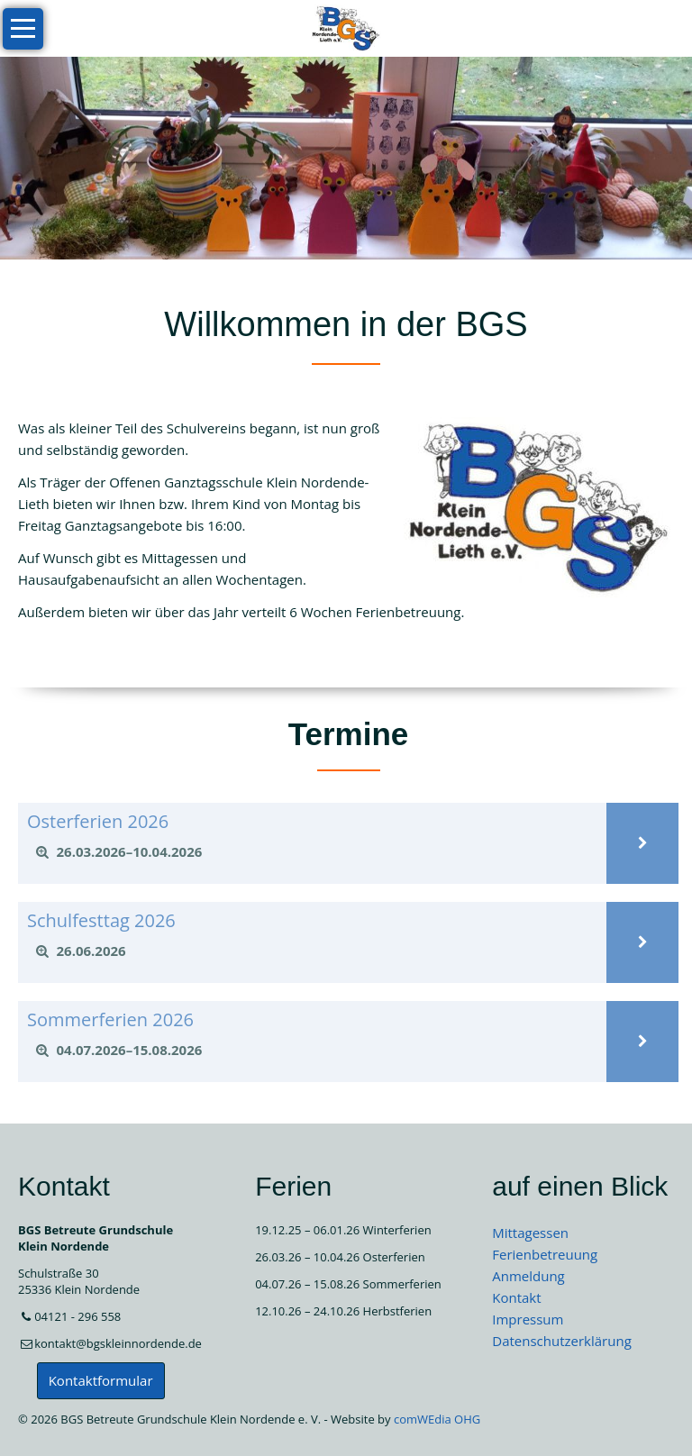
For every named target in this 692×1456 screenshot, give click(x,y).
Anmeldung (528, 1276)
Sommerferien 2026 (110, 1019)
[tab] (312, 852)
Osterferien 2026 (97, 821)
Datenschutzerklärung (562, 1341)
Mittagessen (530, 1233)
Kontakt (516, 1297)
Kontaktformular (101, 1380)
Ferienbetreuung (544, 1254)
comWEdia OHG (437, 1419)
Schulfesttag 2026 (101, 920)
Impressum (527, 1319)
